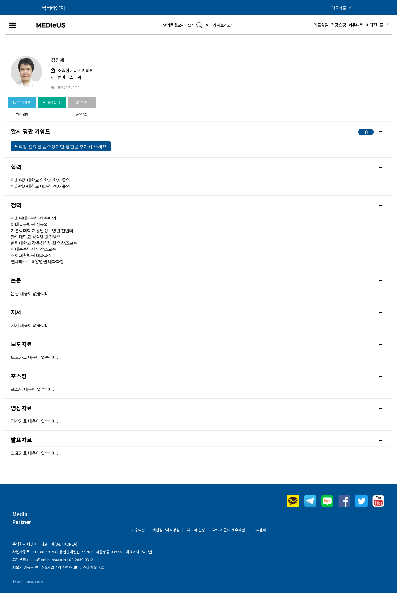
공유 (81, 102)
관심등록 (21, 102)
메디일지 (51, 102)
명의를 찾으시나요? (178, 25)
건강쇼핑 (338, 25)
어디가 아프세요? (219, 25)
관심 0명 (22, 114)
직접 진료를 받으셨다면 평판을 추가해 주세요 (61, 146)
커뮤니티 (355, 25)
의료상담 (321, 25)
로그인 (384, 25)
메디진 (371, 25)
